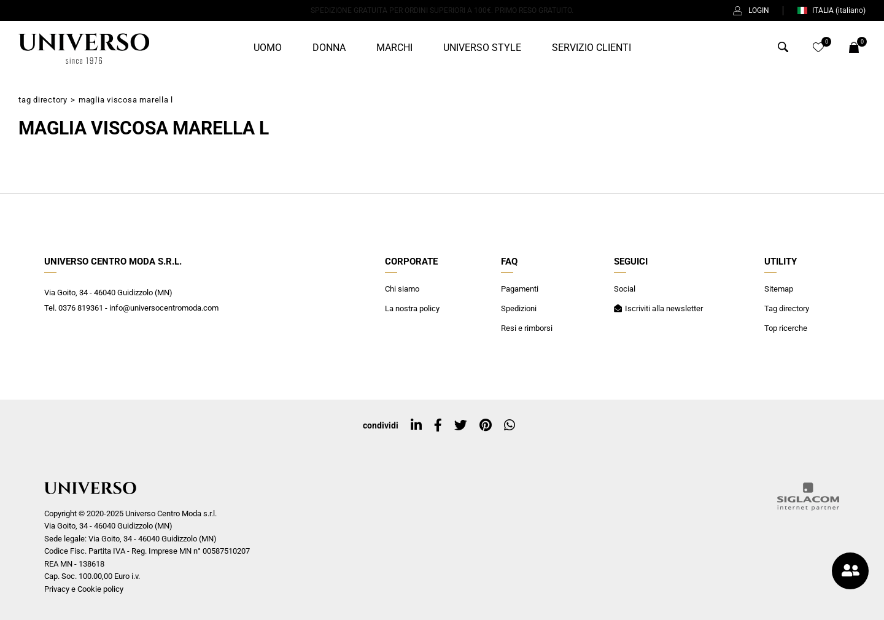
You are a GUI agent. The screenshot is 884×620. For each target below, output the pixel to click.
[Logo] (83, 48)
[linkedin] (416, 425)
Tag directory (43, 99)
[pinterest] (485, 425)
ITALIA (831, 10)
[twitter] (460, 425)
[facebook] (438, 425)
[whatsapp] (509, 425)
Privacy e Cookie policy (83, 589)
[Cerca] (783, 50)
